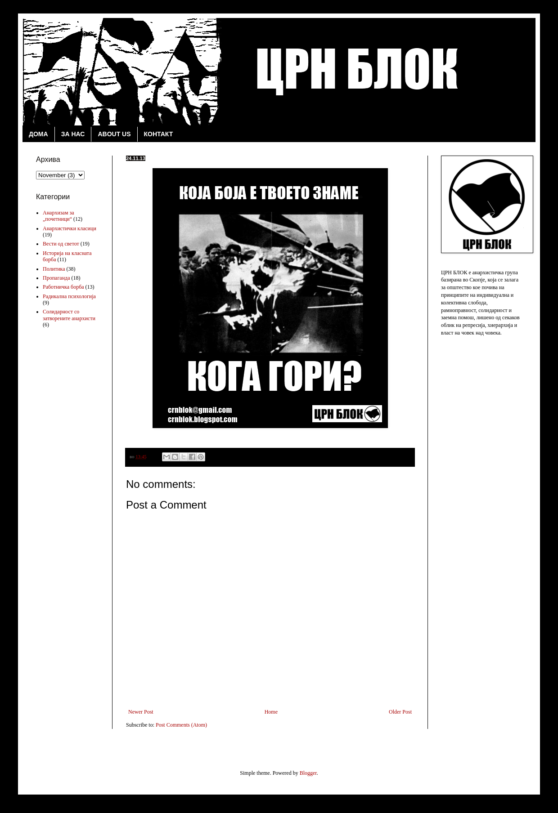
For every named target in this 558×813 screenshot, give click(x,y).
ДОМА (38, 134)
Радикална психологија (69, 296)
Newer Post (140, 712)
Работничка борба (63, 287)
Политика (54, 269)
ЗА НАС (73, 134)
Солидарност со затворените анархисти (69, 314)
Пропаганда (56, 278)
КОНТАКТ (158, 134)
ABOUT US (114, 134)
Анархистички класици (69, 228)
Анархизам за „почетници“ (58, 216)
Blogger (308, 773)
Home (271, 712)
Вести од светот (61, 244)
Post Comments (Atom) (181, 725)
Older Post (400, 712)
